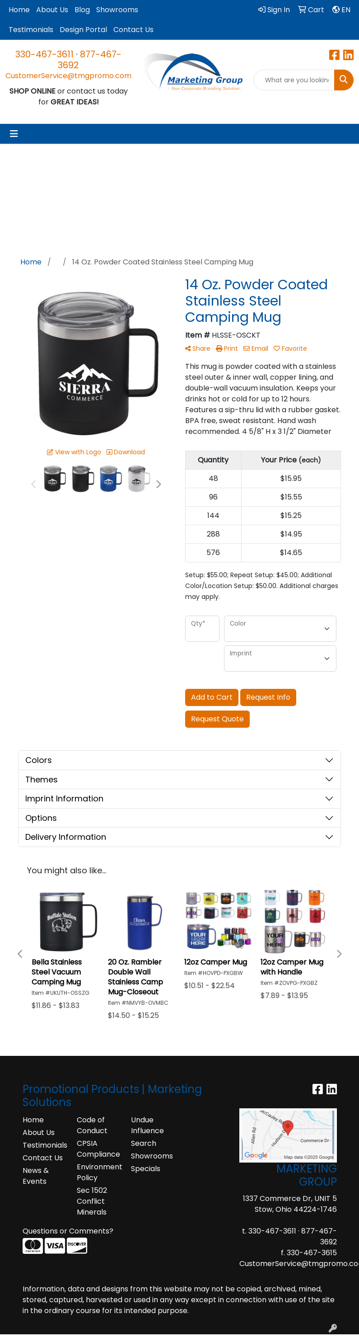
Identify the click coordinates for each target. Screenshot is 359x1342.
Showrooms (117, 10)
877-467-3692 (89, 59)
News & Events (36, 1176)
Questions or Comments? (68, 1231)
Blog (82, 10)
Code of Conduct (92, 1125)
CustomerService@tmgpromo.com (68, 76)
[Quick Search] (294, 80)
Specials (145, 1168)
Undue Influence (147, 1125)
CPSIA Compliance (98, 1148)
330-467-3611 (44, 54)
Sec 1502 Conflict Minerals (92, 1201)
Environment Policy (98, 1172)
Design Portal (83, 29)
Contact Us (133, 29)
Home (19, 10)
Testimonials (31, 29)
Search (143, 1143)
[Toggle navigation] (14, 133)
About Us (52, 10)
